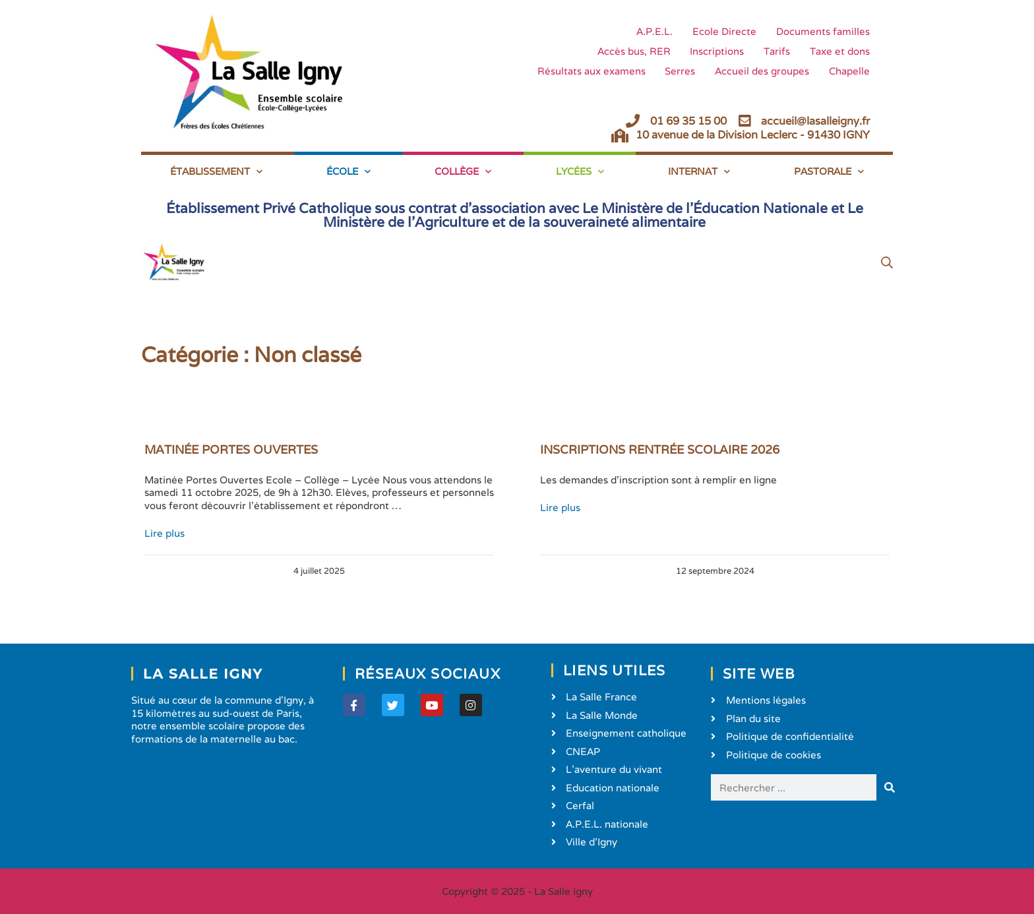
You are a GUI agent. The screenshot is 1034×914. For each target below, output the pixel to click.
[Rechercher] (889, 787)
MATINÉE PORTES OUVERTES (231, 449)
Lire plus (164, 533)
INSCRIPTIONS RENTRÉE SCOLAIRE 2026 (659, 449)
